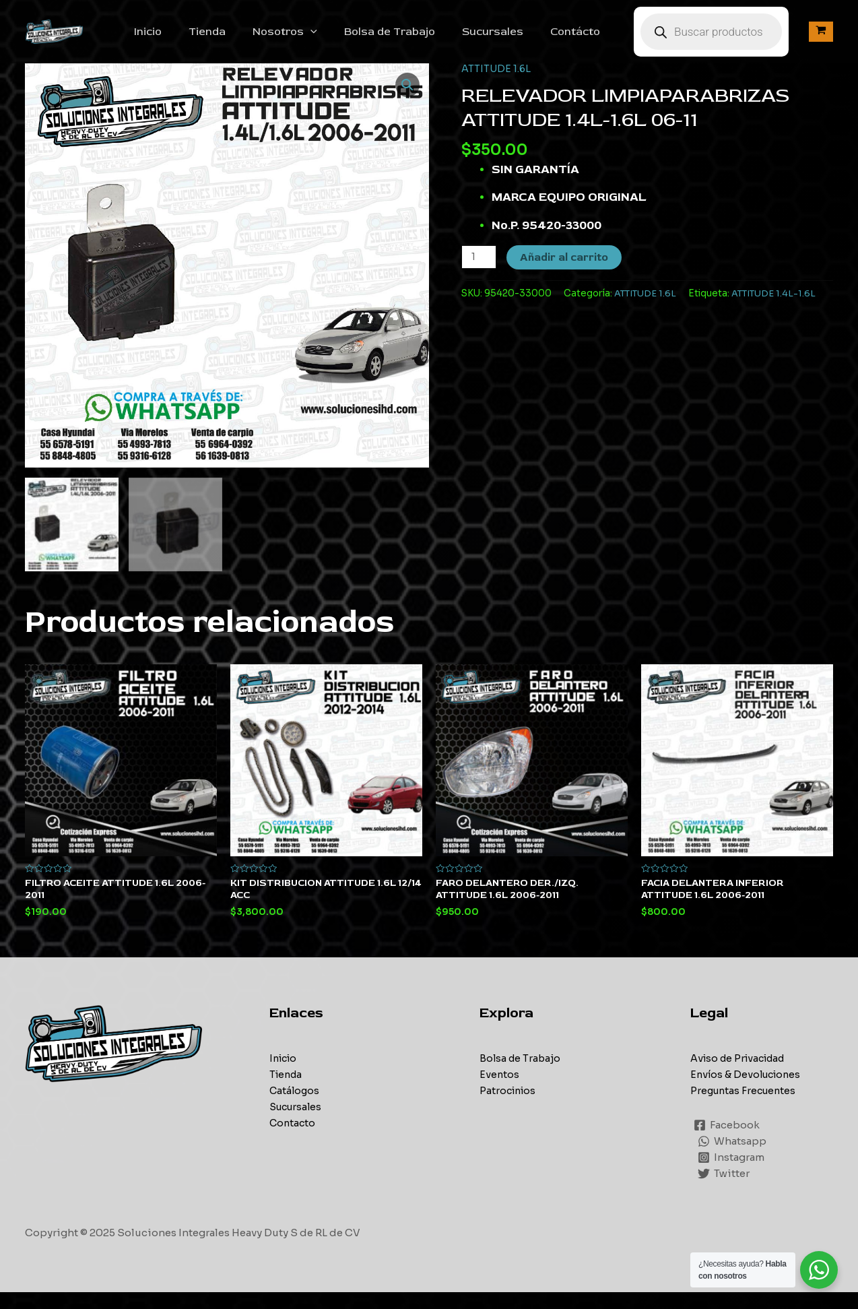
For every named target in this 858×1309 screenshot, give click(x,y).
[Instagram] (731, 1174)
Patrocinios (509, 1107)
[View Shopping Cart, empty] (821, 39)
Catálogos (295, 1107)
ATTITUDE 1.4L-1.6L (778, 308)
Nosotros (314, 39)
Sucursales (511, 39)
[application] (340, 39)
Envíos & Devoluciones (748, 1091)
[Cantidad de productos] (479, 272)
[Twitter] (724, 1190)
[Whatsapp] (732, 1158)
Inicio (188, 39)
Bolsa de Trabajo (413, 39)
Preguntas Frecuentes (745, 1107)
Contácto (589, 39)
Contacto (293, 1139)
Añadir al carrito (565, 272)
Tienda (242, 39)
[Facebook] (727, 1142)
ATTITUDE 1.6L (497, 83)
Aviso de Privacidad (741, 1074)
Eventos (500, 1091)
